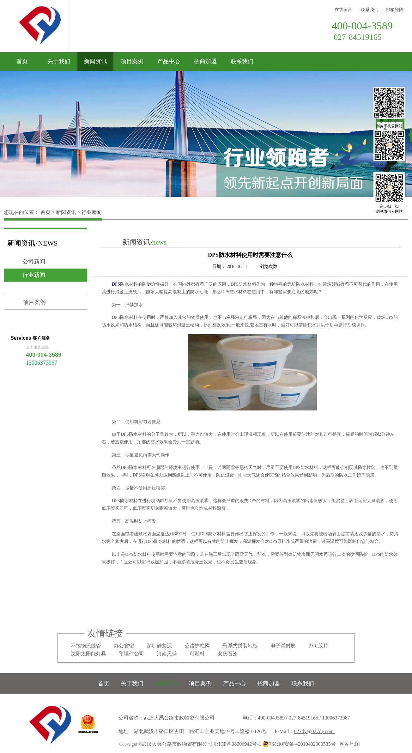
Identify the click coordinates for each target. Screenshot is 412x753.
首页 (22, 61)
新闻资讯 (66, 212)
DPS (116, 284)
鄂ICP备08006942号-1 (237, 744)
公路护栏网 (197, 645)
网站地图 (348, 744)
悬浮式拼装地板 (240, 645)
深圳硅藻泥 (159, 645)
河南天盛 (167, 653)
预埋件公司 (131, 653)
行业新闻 (92, 212)
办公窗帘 (124, 645)
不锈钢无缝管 (86, 645)
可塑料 (197, 653)
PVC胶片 (318, 645)
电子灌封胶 (283, 645)
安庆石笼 (227, 653)
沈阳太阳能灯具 (88, 653)
